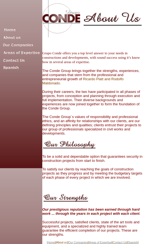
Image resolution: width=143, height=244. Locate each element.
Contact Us (119, 242)
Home (51, 242)
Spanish (133, 242)
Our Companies (78, 242)
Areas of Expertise (100, 242)
